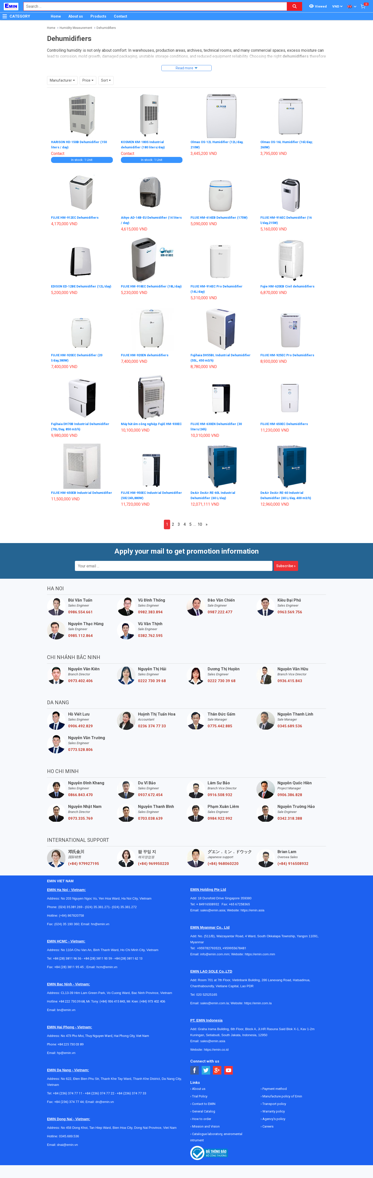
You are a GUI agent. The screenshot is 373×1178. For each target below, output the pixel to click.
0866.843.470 (80, 792)
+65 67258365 (239, 901)
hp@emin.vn (66, 1050)
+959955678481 (234, 945)
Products (98, 16)
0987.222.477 (220, 609)
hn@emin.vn (100, 921)
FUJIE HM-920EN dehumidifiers (147, 353)
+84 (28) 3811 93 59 (98, 955)
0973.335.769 (80, 815)
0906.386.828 (289, 792)
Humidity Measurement (76, 28)
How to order (201, 1116)
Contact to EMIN (203, 1101)
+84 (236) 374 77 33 (131, 1090)
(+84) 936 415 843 (112, 998)
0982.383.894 (150, 609)
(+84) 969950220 (153, 860)
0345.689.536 (289, 723)
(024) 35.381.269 (70, 904)
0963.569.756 (289, 609)
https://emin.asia (252, 907)
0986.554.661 (80, 609)
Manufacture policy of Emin (282, 1093)
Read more (184, 68)
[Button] (5, 16)
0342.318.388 (289, 815)
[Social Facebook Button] (194, 1067)
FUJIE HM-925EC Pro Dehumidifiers (290, 353)
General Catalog (203, 1108)
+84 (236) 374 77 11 (67, 1090)
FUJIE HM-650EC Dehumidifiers (286, 422)
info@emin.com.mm (214, 951)
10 (200, 521)
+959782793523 (209, 945)
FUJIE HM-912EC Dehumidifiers (77, 217)
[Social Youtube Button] (228, 1067)
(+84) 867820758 (71, 912)
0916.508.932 (220, 792)
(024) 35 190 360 (66, 921)
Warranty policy (273, 1108)
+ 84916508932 (209, 901)
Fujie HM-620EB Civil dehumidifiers (289, 285)
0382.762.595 (150, 632)
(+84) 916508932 (292, 860)
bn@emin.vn (66, 1007)
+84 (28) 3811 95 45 (69, 964)
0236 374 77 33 (152, 723)
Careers (267, 1123)
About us (75, 16)
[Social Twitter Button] (206, 1067)
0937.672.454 (150, 792)
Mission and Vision (205, 1123)
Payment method (274, 1086)
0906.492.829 (80, 723)
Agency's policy (273, 1116)
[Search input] (152, 6)
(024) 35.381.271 (97, 904)
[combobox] (152, 6)
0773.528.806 (80, 746)
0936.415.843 (289, 678)
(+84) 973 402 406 (152, 998)
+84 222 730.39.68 (72, 998)
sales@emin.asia (212, 907)
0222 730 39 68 (152, 678)
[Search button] (294, 6)
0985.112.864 (80, 632)
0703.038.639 (150, 815)
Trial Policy (199, 1093)
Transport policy (274, 1101)
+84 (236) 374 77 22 (99, 1090)
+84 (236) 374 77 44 (69, 1099)
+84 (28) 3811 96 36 (67, 955)
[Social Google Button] (217, 1067)
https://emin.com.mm (260, 951)
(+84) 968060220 (223, 860)
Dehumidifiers (106, 28)
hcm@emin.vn (106, 964)
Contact (120, 16)
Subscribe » (286, 563)
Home (56, 16)
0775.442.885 (220, 723)
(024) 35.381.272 (124, 904)
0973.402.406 (80, 678)
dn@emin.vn (105, 1099)
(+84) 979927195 (83, 860)
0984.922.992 (220, 815)
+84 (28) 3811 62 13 (128, 955)
